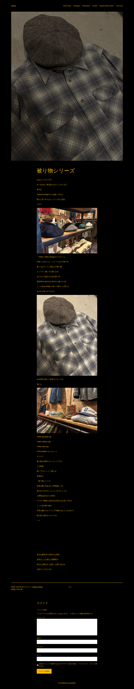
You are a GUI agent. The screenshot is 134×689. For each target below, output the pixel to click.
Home (13, 6)
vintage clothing (37, 587)
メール (40, 647)
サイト (39, 655)
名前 (39, 638)
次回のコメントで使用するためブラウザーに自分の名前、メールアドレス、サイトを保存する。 (68, 665)
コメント (41, 617)
